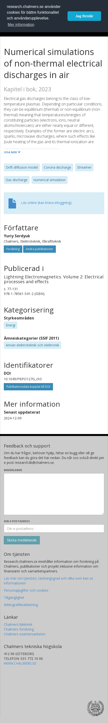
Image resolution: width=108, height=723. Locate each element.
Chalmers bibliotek (18, 624)
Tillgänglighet (14, 597)
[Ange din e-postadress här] (54, 528)
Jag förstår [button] (84, 16)
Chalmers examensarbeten (24, 634)
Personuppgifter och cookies (26, 590)
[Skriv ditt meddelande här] (54, 494)
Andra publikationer (39, 249)
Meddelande (13, 470)
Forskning (13, 249)
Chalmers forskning (19, 629)
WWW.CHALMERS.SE (20, 663)
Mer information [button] (21, 25)
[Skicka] (22, 540)
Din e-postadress (17, 521)
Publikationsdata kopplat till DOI (28, 387)
